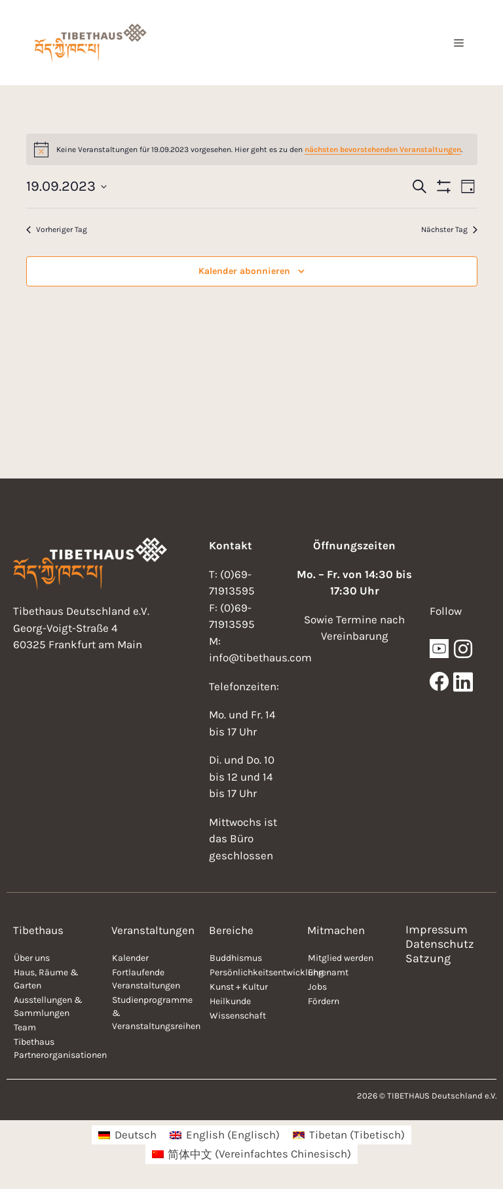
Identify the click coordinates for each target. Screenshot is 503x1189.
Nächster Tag (449, 229)
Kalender (130, 958)
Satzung (428, 958)
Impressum (436, 929)
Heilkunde (230, 1001)
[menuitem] (127, 1134)
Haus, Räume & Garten (46, 979)
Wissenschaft (238, 1015)
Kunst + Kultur (239, 986)
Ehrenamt (328, 972)
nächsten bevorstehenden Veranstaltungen (383, 149)
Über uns (32, 958)
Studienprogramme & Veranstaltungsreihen (154, 1013)
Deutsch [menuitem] (136, 1134)
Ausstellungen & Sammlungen (48, 1006)
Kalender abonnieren (244, 271)
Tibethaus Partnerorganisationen (56, 1048)
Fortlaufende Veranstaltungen (146, 979)
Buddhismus (236, 958)
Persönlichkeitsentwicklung (252, 972)
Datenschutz (439, 944)
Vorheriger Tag (56, 229)
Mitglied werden (340, 958)
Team (25, 1027)
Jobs (317, 986)
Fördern (323, 1001)
